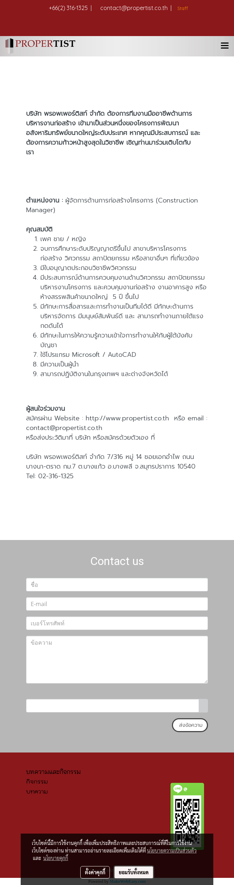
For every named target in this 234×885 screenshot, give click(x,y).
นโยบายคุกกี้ (55, 858)
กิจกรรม (37, 781)
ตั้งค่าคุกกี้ (95, 872)
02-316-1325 (55, 476)
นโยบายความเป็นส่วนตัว (172, 850)
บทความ (37, 791)
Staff (182, 8)
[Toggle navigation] (225, 46)
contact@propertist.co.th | (136, 7)
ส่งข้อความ (190, 725)
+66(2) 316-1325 (70, 7)
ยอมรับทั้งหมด (134, 872)
